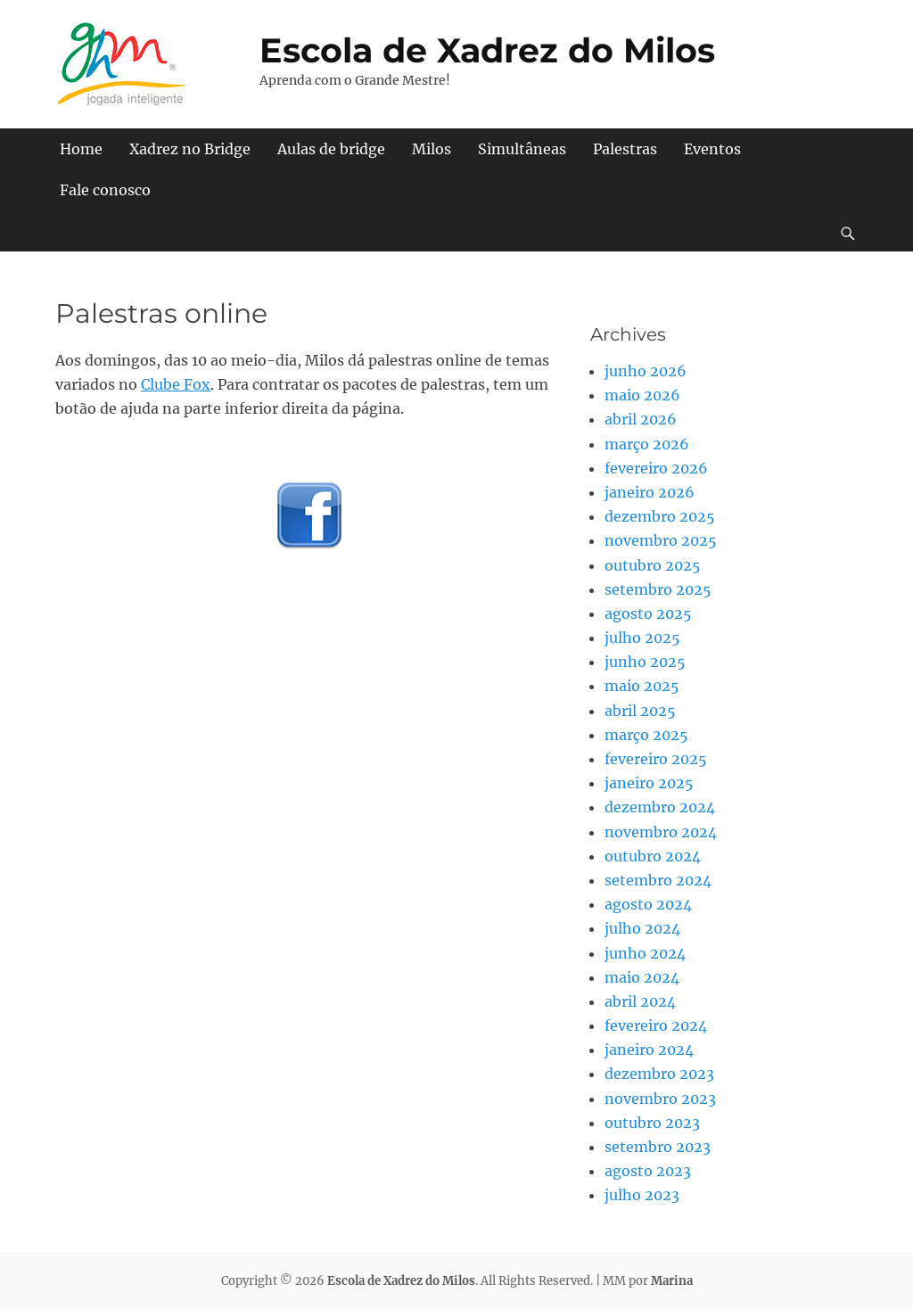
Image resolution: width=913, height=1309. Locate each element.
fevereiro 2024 (656, 1025)
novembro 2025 (661, 540)
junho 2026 (646, 371)
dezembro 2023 (659, 1074)
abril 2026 (641, 419)
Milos (431, 149)
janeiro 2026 (650, 492)
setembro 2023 (658, 1147)
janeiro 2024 (649, 1049)
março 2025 (646, 735)
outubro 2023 (652, 1123)
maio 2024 (642, 977)
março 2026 (647, 444)
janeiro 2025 (649, 783)
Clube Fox (175, 384)
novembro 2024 (661, 832)
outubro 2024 (653, 856)
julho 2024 (642, 928)
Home (81, 149)
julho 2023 (642, 1195)
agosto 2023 (648, 1171)
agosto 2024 (648, 904)
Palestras (625, 149)
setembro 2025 (658, 589)
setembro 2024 (658, 880)
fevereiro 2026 (656, 468)
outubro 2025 (653, 565)
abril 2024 (640, 1001)
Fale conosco (105, 190)
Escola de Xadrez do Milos (487, 50)
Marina (672, 1280)
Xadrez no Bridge (190, 149)
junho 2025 (645, 662)
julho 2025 (642, 637)
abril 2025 (640, 711)
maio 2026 (642, 395)
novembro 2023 (660, 1098)
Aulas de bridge (331, 149)
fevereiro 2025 (656, 759)
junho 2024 (645, 953)
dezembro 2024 (660, 807)
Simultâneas (522, 149)
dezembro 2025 (660, 516)
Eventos (712, 149)
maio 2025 (642, 686)
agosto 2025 (648, 613)
